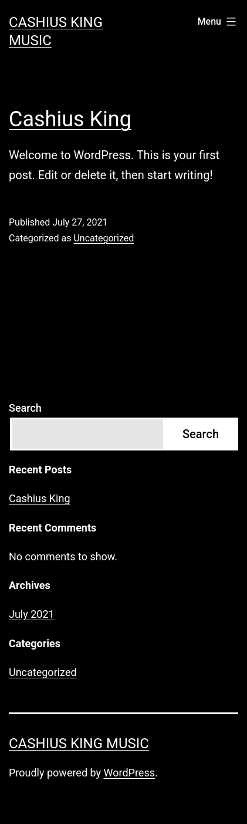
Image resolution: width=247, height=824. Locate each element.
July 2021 (32, 614)
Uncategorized (103, 238)
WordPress (129, 772)
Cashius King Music (79, 743)
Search (25, 408)
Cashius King (70, 119)
